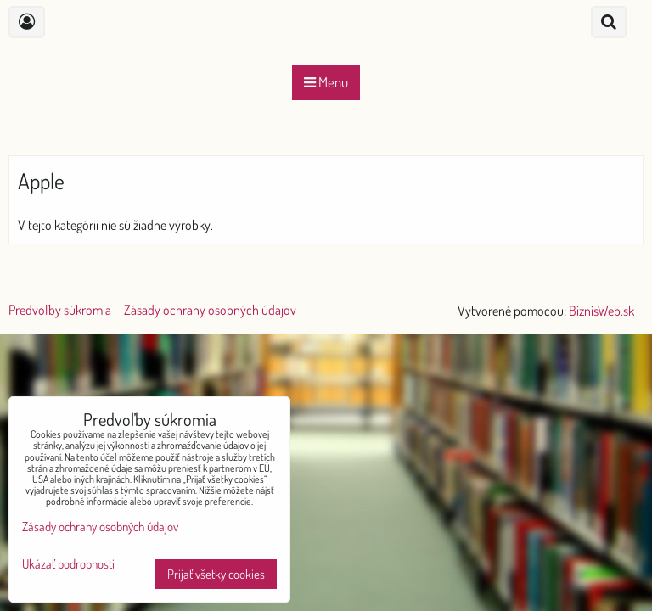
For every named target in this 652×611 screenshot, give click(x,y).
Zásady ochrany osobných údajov (210, 309)
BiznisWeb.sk (601, 310)
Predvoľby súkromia (59, 309)
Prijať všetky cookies (216, 574)
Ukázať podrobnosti (68, 565)
